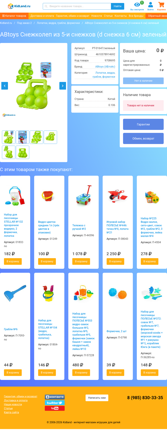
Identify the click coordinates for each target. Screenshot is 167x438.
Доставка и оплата (42, 15)
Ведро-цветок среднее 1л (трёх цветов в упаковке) (48, 227)
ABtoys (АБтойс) (105, 66)
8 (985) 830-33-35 (145, 397)
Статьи (108, 15)
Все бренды (136, 15)
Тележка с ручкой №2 (79, 227)
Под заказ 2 (24, 23)
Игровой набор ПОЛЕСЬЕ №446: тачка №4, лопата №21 (118, 227)
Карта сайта (11, 412)
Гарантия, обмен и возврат (72, 15)
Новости (96, 15)
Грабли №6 (11, 329)
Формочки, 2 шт (117, 331)
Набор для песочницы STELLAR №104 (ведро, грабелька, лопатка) (47, 329)
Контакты (121, 15)
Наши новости (13, 404)
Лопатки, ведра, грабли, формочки (58, 23)
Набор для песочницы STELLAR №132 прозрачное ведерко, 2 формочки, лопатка (13, 225)
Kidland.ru (6, 23)
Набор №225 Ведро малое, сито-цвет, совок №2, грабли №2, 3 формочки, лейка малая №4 (152, 227)
